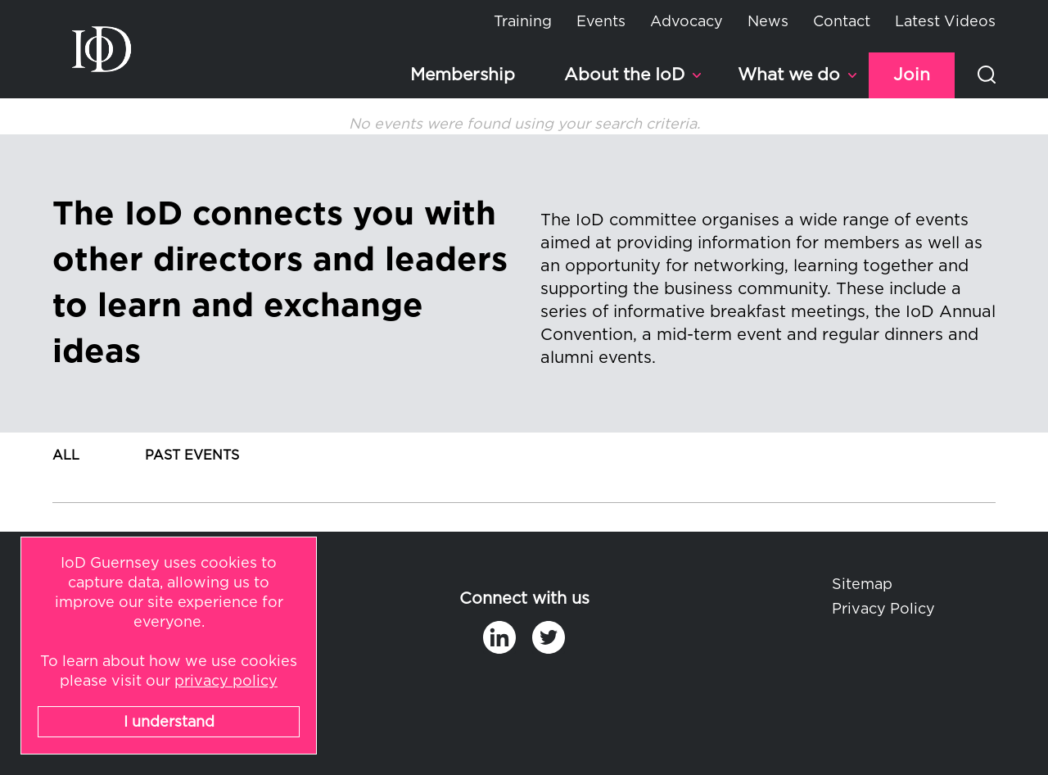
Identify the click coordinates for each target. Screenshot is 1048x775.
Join (911, 75)
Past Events (192, 455)
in (499, 637)
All (65, 455)
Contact (841, 22)
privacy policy (226, 681)
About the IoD (624, 75)
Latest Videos (945, 22)
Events (601, 22)
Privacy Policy (883, 609)
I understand (169, 722)
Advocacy (686, 22)
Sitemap (862, 585)
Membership (462, 75)
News (768, 22)
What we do (789, 75)
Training (523, 22)
